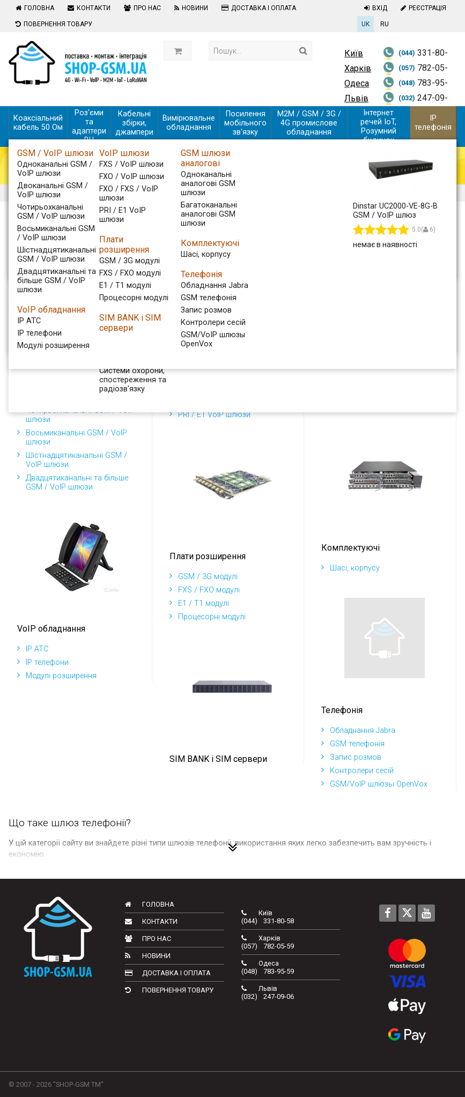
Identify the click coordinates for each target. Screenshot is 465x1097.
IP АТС (32, 649)
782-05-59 (415, 74)
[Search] (303, 50)
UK (365, 24)
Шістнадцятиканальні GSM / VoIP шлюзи (72, 460)
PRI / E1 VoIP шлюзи (209, 414)
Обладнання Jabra (358, 730)
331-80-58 (415, 59)
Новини (190, 8)
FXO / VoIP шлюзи (206, 387)
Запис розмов (351, 757)
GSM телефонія (353, 743)
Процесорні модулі (207, 616)
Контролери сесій (357, 770)
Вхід (374, 8)
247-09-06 (415, 104)
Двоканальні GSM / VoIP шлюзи (79, 397)
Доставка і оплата (257, 8)
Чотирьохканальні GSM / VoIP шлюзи (75, 415)
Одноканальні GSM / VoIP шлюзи (67, 379)
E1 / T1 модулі (199, 603)
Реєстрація (422, 8)
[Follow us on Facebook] (387, 913)
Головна (33, 8)
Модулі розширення (57, 675)
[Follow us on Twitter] (407, 913)
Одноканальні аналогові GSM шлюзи (379, 379)
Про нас (141, 8)
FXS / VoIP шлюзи (205, 374)
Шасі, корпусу (350, 568)
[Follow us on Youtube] (426, 913)
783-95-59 (415, 89)
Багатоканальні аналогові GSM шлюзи (382, 401)
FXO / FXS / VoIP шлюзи (216, 401)
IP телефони (43, 662)
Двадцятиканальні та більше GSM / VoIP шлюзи (72, 482)
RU (384, 24)
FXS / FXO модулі (204, 590)
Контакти (87, 8)
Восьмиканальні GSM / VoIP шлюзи (72, 437)
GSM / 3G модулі (203, 576)
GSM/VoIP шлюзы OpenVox (374, 784)
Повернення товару (52, 24)
